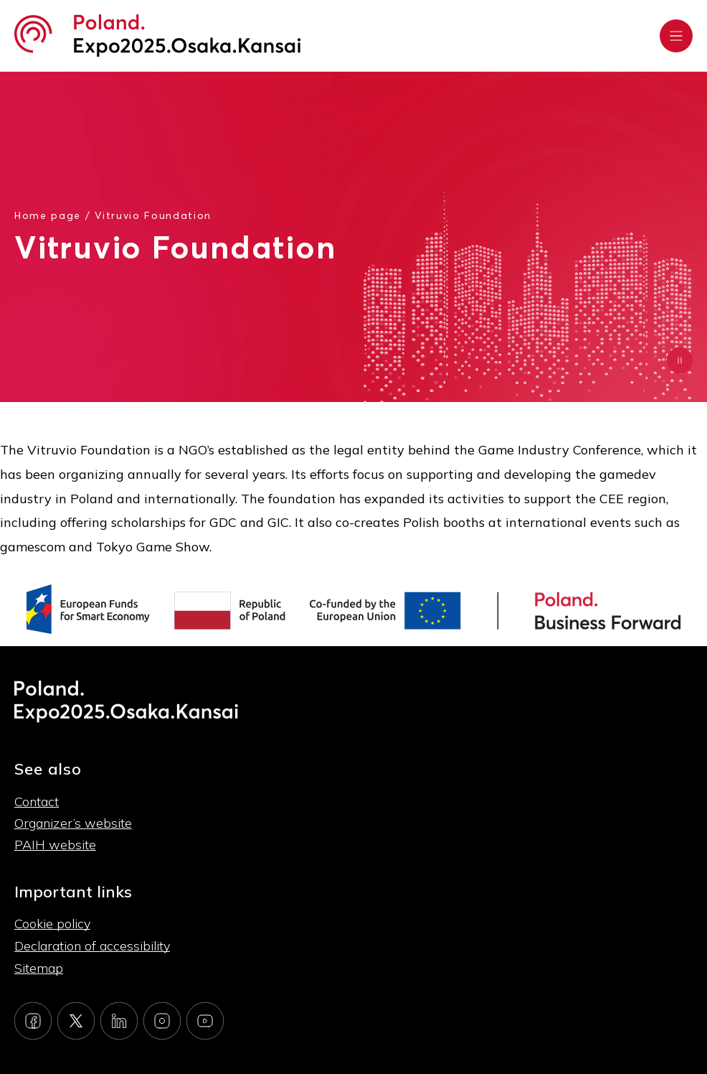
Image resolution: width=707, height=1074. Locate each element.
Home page (47, 215)
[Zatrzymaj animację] (680, 360)
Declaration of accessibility (92, 946)
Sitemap (38, 968)
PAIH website (55, 844)
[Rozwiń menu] (676, 35)
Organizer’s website (73, 823)
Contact (36, 801)
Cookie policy (52, 923)
